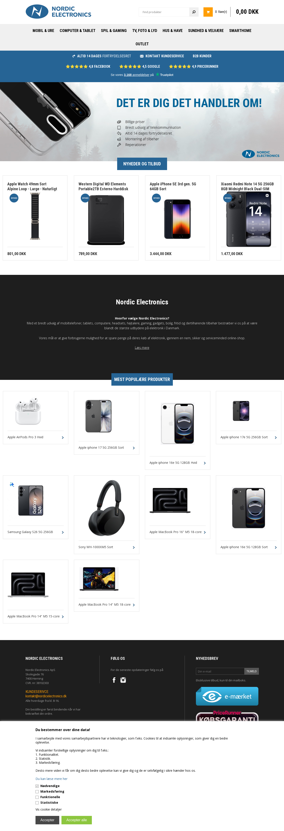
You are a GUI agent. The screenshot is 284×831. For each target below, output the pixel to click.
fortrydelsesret (102, 56)
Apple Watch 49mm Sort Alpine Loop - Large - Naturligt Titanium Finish (32, 189)
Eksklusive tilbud (207, 680)
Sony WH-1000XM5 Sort (96, 547)
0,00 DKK (247, 11)
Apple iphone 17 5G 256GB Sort (101, 448)
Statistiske (49, 802)
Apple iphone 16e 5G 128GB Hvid (173, 463)
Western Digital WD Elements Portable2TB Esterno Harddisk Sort (103, 189)
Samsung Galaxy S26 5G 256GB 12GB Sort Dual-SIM (30, 534)
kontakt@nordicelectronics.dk (46, 696)
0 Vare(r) (221, 12)
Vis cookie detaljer (49, 809)
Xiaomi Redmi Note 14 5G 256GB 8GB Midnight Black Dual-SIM (247, 186)
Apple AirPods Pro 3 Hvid (25, 437)
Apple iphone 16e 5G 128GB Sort (244, 547)
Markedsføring (52, 791)
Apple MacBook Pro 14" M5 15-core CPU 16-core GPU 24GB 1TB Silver (34, 618)
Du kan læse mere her (51, 779)
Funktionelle (50, 797)
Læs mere (142, 347)
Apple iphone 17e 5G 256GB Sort (244, 437)
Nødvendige (50, 786)
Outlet (142, 44)
